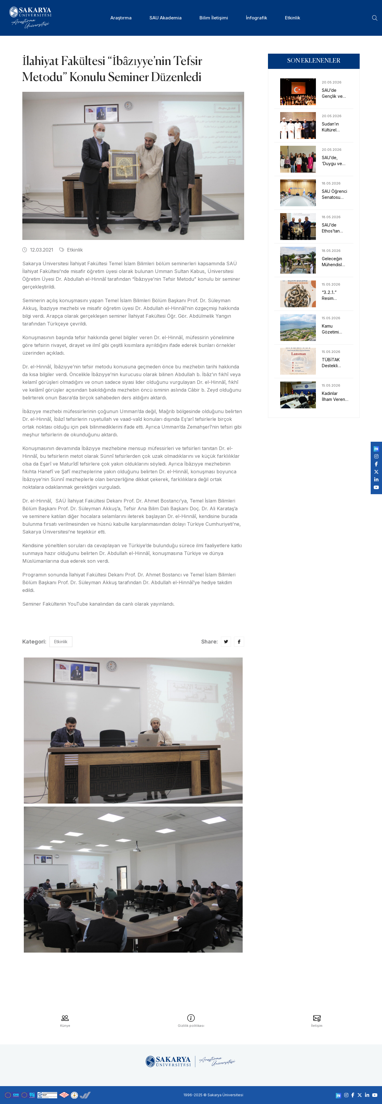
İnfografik (256, 18)
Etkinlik (292, 18)
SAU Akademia (165, 18)
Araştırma (121, 18)
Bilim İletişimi (213, 18)
